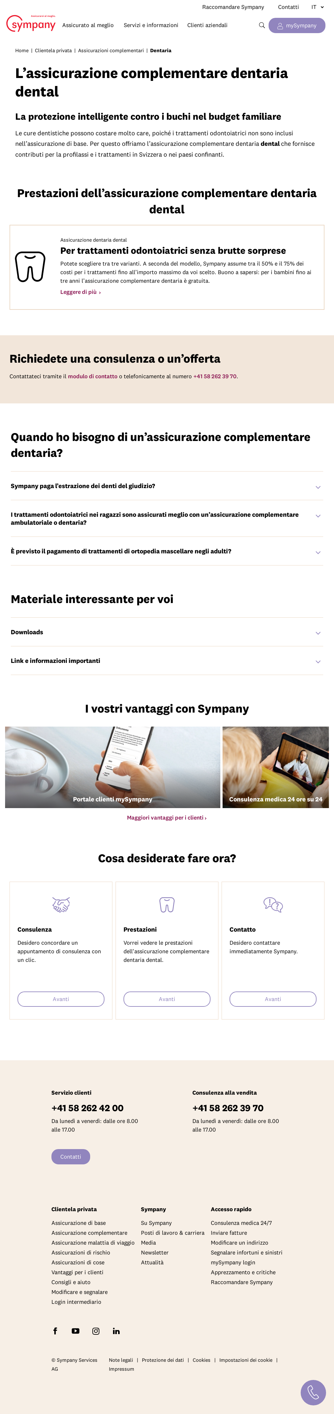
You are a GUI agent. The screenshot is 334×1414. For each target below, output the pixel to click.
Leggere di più (79, 291)
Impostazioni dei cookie (245, 1360)
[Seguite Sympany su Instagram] (97, 1330)
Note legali (121, 1360)
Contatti (288, 7)
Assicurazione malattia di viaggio (93, 1242)
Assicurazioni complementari (111, 50)
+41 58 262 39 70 (215, 376)
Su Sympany (156, 1222)
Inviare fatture (229, 1232)
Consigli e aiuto (70, 1282)
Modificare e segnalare (79, 1292)
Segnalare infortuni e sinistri (247, 1252)
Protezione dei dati (163, 1360)
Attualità (152, 1262)
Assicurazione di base (78, 1222)
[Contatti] (313, 1392)
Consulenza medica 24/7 (241, 1222)
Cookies (201, 1360)
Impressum (121, 1369)
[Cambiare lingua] (315, 7)
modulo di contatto (92, 376)
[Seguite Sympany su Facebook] (56, 1330)
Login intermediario (76, 1301)
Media (148, 1242)
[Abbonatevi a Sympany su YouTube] (77, 1330)
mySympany (301, 25)
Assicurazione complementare (89, 1232)
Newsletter (155, 1252)
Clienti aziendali (207, 25)
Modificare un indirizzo (239, 1242)
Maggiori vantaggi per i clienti (165, 817)
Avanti (61, 999)
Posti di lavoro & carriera (172, 1232)
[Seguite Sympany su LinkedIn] (117, 1330)
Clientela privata (53, 50)
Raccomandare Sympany (233, 7)
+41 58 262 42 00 (87, 1108)
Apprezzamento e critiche (243, 1272)
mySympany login (233, 1262)
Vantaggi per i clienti (77, 1272)
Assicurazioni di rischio (80, 1252)
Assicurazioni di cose (77, 1262)
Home (28, 18)
